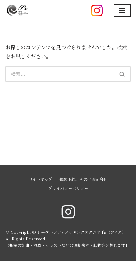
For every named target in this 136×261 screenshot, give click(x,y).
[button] (122, 74)
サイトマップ (40, 179)
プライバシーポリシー (68, 188)
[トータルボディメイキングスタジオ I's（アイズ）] (17, 10)
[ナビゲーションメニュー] (122, 10)
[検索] (59, 74)
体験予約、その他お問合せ (83, 179)
